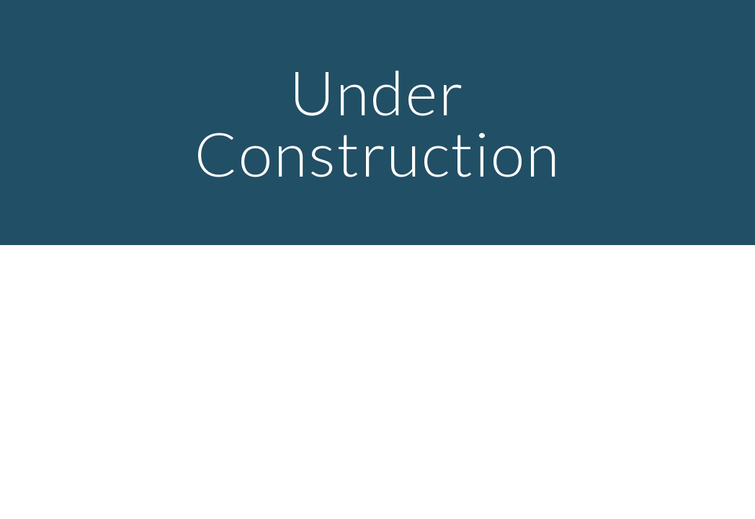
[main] (378, 123)
